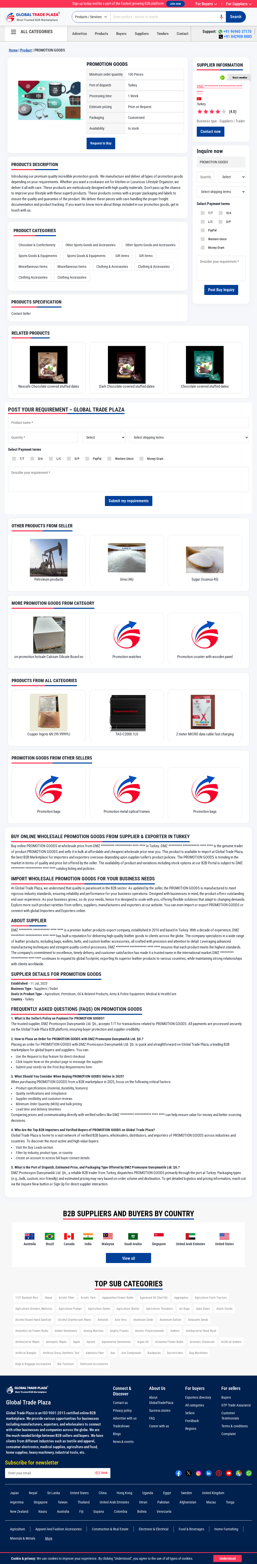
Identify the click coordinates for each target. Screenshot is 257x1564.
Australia (63, 1510)
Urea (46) (127, 577)
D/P (227, 233)
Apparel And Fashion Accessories (58, 1527)
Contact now (213, 142)
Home (13, 50)
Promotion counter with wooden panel (205, 655)
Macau (211, 1500)
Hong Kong (124, 1491)
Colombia (120, 1510)
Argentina (17, 1500)
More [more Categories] (48, 1537)
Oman (143, 1500)
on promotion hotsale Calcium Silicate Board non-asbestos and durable (48, 655)
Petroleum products (48, 577)
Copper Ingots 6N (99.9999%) (48, 732)
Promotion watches (126, 655)
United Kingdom (213, 1491)
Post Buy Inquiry (221, 300)
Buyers (121, 33)
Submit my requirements (129, 499)
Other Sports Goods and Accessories (90, 243)
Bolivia (142, 1510)
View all (128, 1256)
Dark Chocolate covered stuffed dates (127, 384)
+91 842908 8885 (238, 37)
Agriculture (17, 1527)
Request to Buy (102, 142)
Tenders (163, 33)
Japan (14, 1491)
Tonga (230, 1500)
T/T (209, 224)
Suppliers (142, 33)
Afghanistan (187, 1500)
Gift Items (122, 254)
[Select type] (91, 16)
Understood (226, 1559)
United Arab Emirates (114, 1500)
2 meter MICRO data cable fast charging (205, 732)
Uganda (147, 1491)
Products (101, 33)
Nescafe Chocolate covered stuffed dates (48, 384)
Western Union (216, 250)
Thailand (84, 1500)
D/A (227, 224)
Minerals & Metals (22, 1537)
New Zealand (19, 1510)
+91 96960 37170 (237, 31)
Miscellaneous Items (33, 265)
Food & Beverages (191, 1527)
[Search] (234, 16)
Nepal (33, 1491)
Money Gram (215, 259)
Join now (175, 4)
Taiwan (63, 1500)
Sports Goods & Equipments (38, 254)
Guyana (98, 1510)
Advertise (79, 33)
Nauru (42, 1510)
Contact (182, 33)
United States (79, 1491)
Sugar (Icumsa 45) (204, 577)
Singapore (41, 1500)
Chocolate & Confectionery (37, 243)
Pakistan (163, 1500)
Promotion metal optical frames (127, 810)
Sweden (186, 1491)
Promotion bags (48, 810)
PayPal (211, 241)
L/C (209, 233)
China (103, 1491)
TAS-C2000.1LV (126, 732)
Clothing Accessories (33, 276)
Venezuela (164, 1510)
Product (26, 50)
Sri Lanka (53, 1491)
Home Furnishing (226, 1527)
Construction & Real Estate (110, 1527)
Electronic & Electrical (153, 1527)
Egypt (167, 1491)
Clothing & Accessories (112, 265)
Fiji (81, 1510)
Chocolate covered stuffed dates (205, 384)
